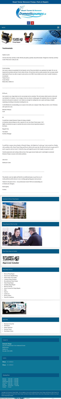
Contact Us (7, 293)
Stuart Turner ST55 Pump (10, 277)
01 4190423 (10, 365)
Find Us (6, 292)
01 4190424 (10, 362)
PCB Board (7, 325)
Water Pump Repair (9, 282)
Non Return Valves (8, 331)
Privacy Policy (7, 295)
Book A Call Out (8, 286)
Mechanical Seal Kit (9, 324)
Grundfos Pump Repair (9, 284)
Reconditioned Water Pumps (11, 281)
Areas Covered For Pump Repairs (12, 288)
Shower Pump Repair (9, 273)
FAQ (5, 290)
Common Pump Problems (10, 279)
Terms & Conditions (9, 297)
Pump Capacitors (8, 327)
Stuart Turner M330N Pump (11, 275)
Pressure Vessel (8, 329)
